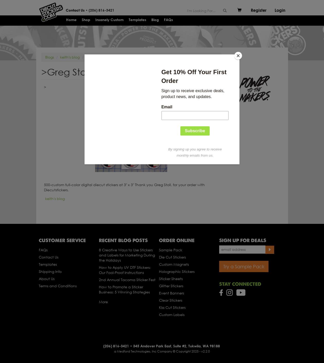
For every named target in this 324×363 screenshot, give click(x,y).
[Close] (238, 56)
